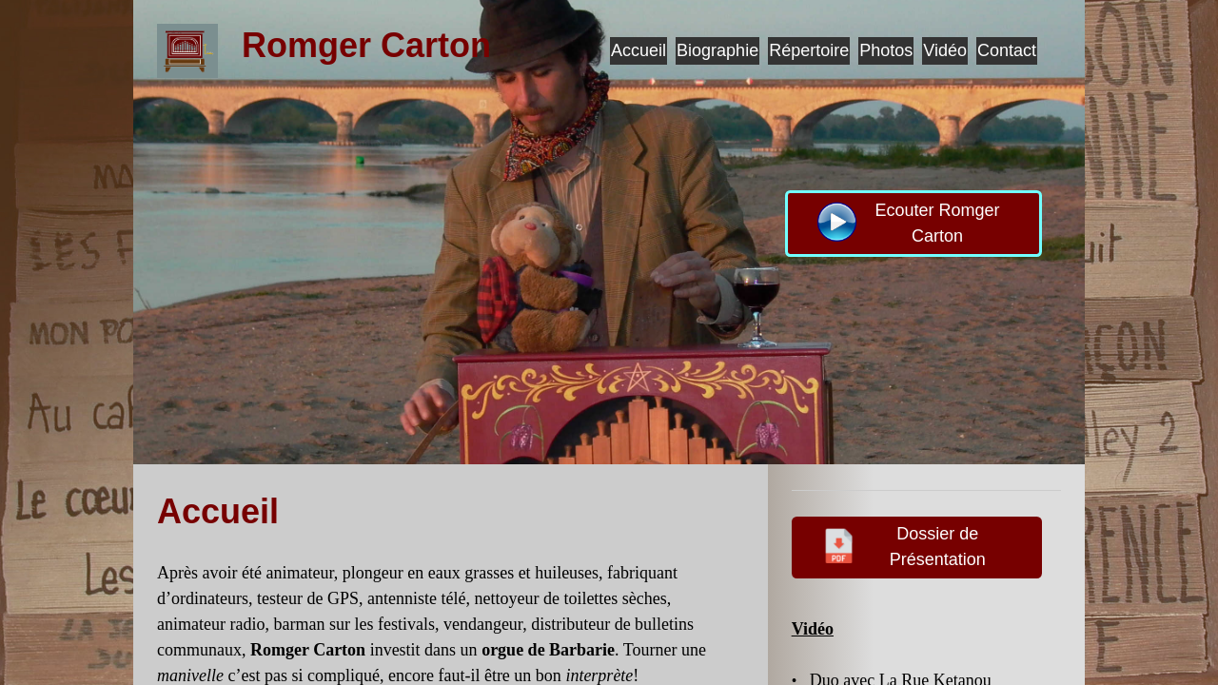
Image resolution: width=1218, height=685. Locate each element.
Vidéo (945, 50)
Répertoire (809, 50)
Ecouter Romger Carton (907, 221)
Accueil (638, 50)
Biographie (717, 50)
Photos (886, 50)
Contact (1006, 50)
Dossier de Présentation (901, 545)
